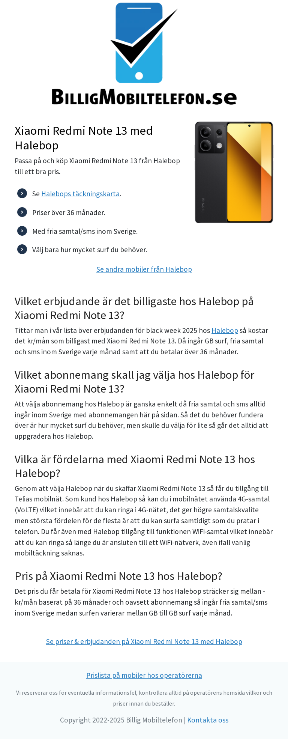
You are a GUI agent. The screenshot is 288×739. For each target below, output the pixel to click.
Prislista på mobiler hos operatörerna (144, 675)
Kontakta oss (207, 719)
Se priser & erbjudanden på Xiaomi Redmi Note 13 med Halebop (144, 641)
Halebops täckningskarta (80, 193)
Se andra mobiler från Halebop (144, 269)
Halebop (225, 330)
